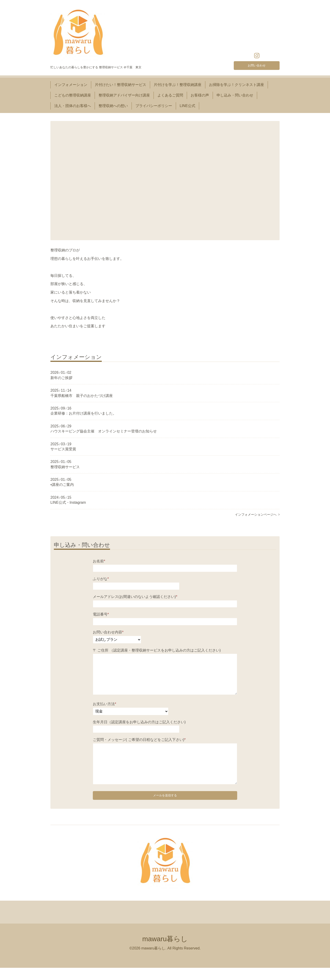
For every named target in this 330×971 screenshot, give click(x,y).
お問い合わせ (257, 64)
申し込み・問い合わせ (235, 95)
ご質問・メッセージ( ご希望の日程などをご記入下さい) (139, 740)
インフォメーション (70, 85)
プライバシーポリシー (153, 106)
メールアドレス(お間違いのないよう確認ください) (135, 597)
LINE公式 (187, 106)
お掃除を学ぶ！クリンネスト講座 (236, 85)
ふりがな (101, 579)
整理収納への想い (113, 106)
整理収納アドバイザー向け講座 (124, 95)
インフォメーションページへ (257, 514)
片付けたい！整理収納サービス (120, 85)
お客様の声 (200, 95)
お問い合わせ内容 (108, 632)
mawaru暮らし (165, 942)
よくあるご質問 (170, 95)
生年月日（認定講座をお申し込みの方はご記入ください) (139, 722)
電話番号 (101, 614)
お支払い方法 (104, 704)
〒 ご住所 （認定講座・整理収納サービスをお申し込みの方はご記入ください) (157, 650)
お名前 (99, 561)
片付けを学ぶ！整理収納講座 (177, 85)
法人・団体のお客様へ (72, 106)
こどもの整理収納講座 (72, 95)
